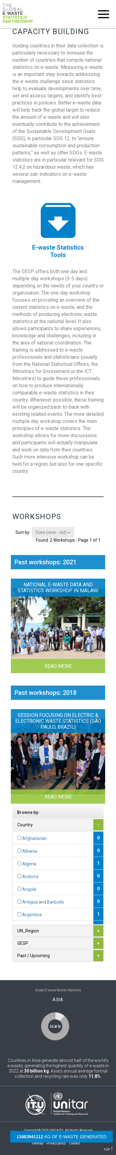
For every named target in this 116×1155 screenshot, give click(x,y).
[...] (19, 838)
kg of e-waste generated (61, 1136)
